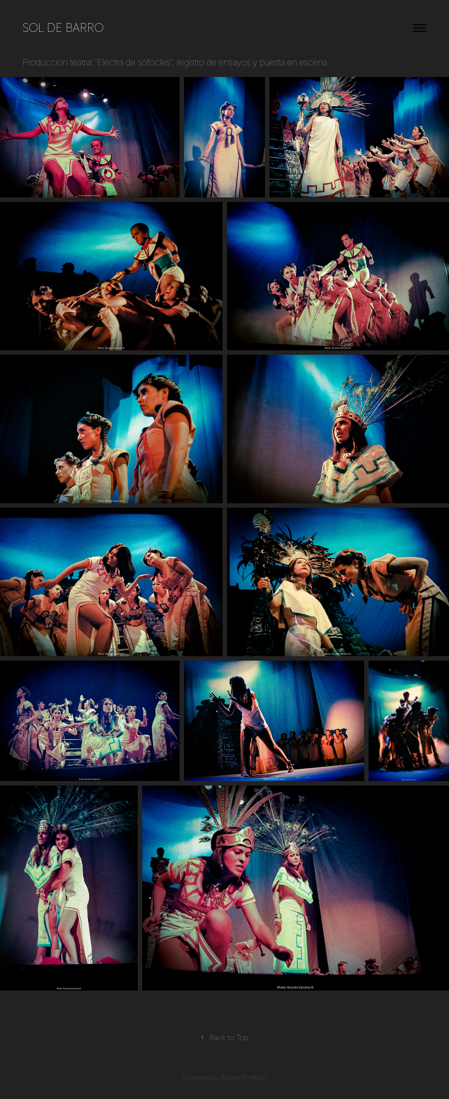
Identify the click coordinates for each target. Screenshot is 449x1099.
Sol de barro (63, 28)
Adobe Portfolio (243, 1078)
